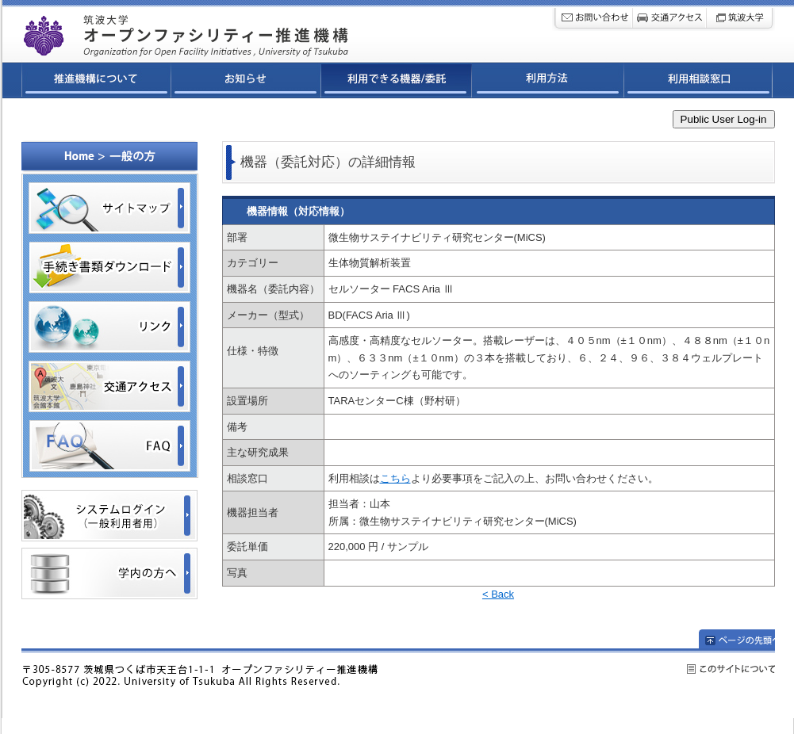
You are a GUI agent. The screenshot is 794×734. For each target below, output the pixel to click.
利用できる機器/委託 (396, 82)
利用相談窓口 (698, 82)
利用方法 (548, 82)
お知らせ (246, 82)
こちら (395, 478)
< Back (498, 594)
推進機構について (96, 82)
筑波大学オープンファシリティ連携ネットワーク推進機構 (226, 31)
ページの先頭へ (737, 638)
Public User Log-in (724, 119)
